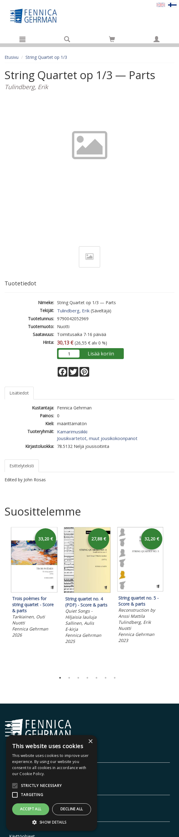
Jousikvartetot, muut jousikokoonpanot (97, 438)
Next (171, 598)
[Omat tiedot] (156, 39)
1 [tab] (60, 678)
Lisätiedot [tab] (19, 393)
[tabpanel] (34, 583)
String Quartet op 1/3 (46, 57)
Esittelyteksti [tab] (21, 466)
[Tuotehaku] (67, 39)
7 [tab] (115, 678)
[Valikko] (22, 39)
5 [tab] (96, 678)
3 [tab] (78, 678)
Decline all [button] (71, 809)
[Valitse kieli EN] (161, 4)
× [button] (90, 741)
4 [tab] (87, 678)
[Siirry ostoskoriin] (112, 39)
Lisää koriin (101, 353)
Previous (3, 598)
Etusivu (12, 57)
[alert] (51, 783)
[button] (51, 822)
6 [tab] (106, 678)
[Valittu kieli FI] (172, 4)
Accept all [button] (31, 809)
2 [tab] (69, 678)
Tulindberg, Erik (73, 311)
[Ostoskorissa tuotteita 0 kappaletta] (112, 40)
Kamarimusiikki (72, 432)
